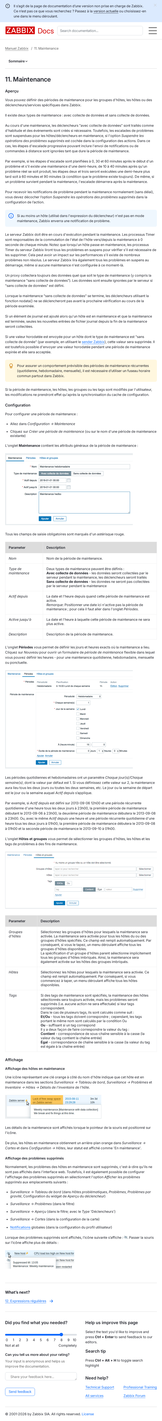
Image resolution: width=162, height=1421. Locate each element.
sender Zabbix (93, 342)
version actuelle (105, 11)
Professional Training (140, 1387)
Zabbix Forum (134, 1396)
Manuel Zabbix (17, 48)
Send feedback (20, 1392)
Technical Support (99, 1387)
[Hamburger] (153, 30)
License (88, 1414)
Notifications (20, 1227)
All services (94, 1396)
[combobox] (101, 31)
